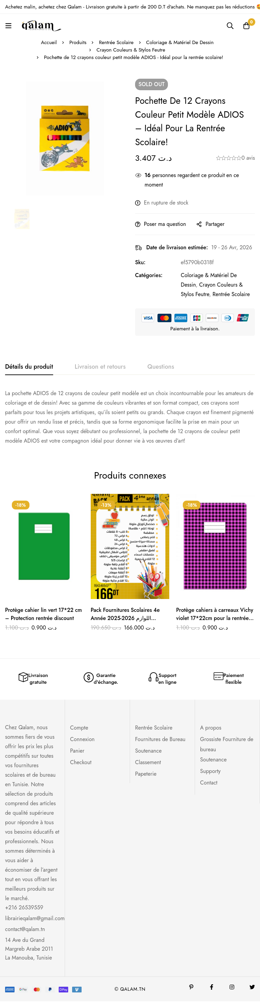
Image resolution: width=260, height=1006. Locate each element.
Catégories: (148, 275)
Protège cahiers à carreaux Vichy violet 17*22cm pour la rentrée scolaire (215, 618)
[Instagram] (232, 991)
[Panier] (246, 26)
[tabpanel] (130, 417)
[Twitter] (252, 991)
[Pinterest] (191, 991)
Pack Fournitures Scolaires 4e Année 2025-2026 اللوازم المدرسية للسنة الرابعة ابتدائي (126, 618)
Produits (77, 42)
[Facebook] (211, 991)
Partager (214, 224)
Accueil (48, 42)
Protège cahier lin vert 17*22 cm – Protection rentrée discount (44, 614)
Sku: (140, 262)
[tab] (29, 367)
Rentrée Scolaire (116, 42)
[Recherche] (229, 26)
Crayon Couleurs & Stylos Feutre (131, 50)
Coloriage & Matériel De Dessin (180, 42)
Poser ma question (165, 224)
